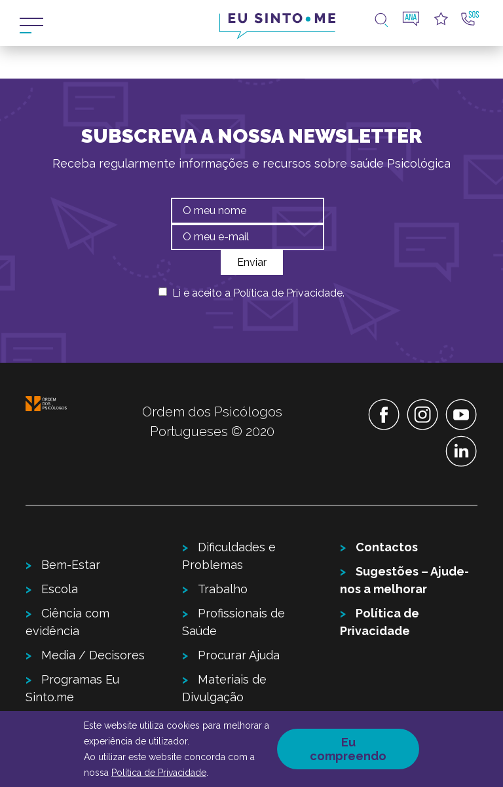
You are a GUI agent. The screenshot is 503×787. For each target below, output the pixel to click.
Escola (59, 589)
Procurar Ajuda (239, 655)
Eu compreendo (348, 749)
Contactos (387, 547)
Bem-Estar (70, 565)
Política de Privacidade (288, 293)
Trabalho (223, 589)
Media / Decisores (93, 655)
